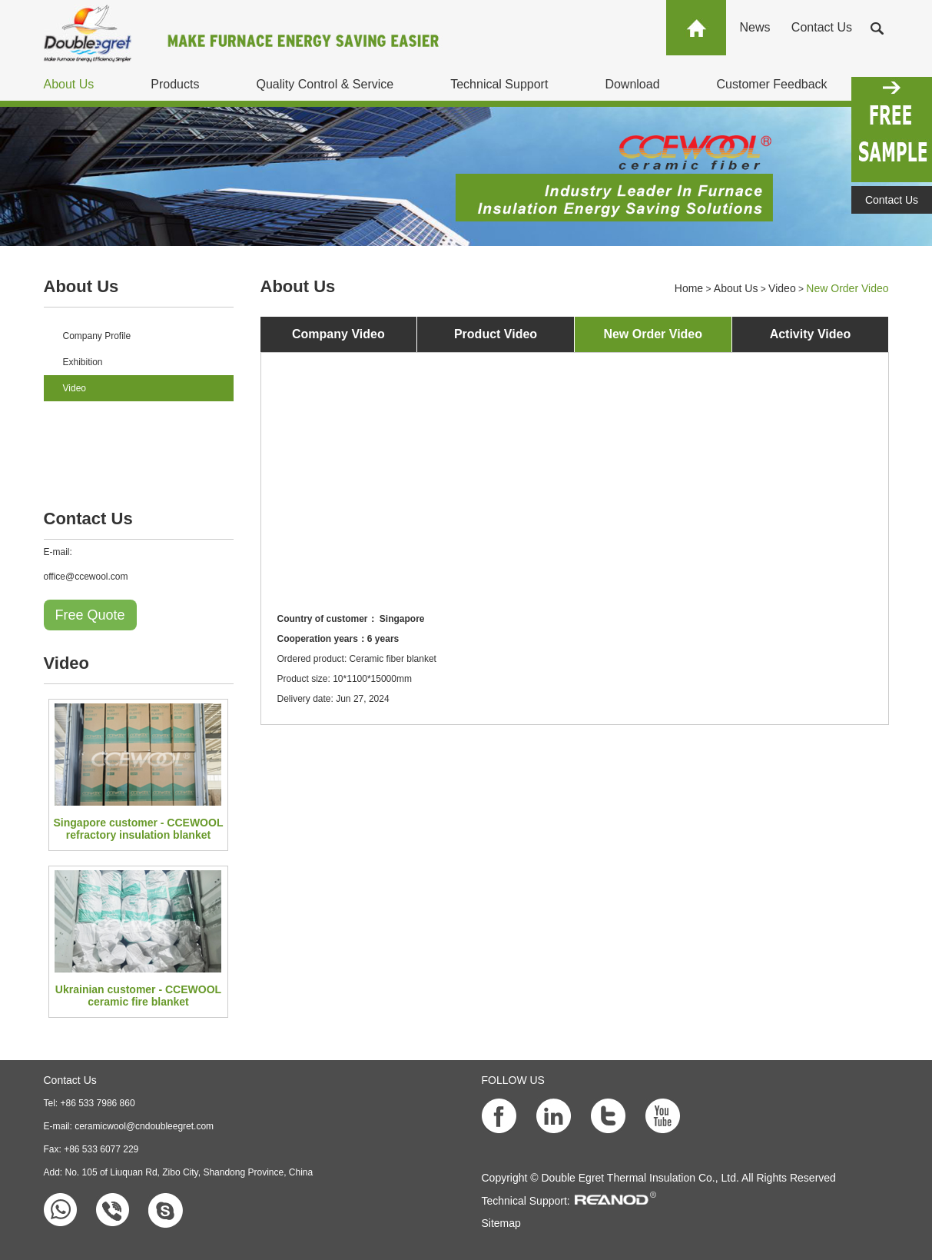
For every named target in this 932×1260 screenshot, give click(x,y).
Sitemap (501, 1223)
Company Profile (97, 336)
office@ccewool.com (86, 576)
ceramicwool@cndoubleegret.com (144, 1126)
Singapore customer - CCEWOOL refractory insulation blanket (139, 828)
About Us (69, 84)
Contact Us (821, 27)
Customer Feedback (772, 84)
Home (689, 288)
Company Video (338, 334)
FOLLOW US (513, 1080)
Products (175, 84)
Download (632, 84)
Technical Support (499, 84)
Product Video (495, 334)
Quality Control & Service (324, 84)
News (755, 27)
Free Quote (90, 615)
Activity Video (810, 334)
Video (74, 388)
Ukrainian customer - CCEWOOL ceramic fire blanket (138, 995)
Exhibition (83, 362)
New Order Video (847, 288)
